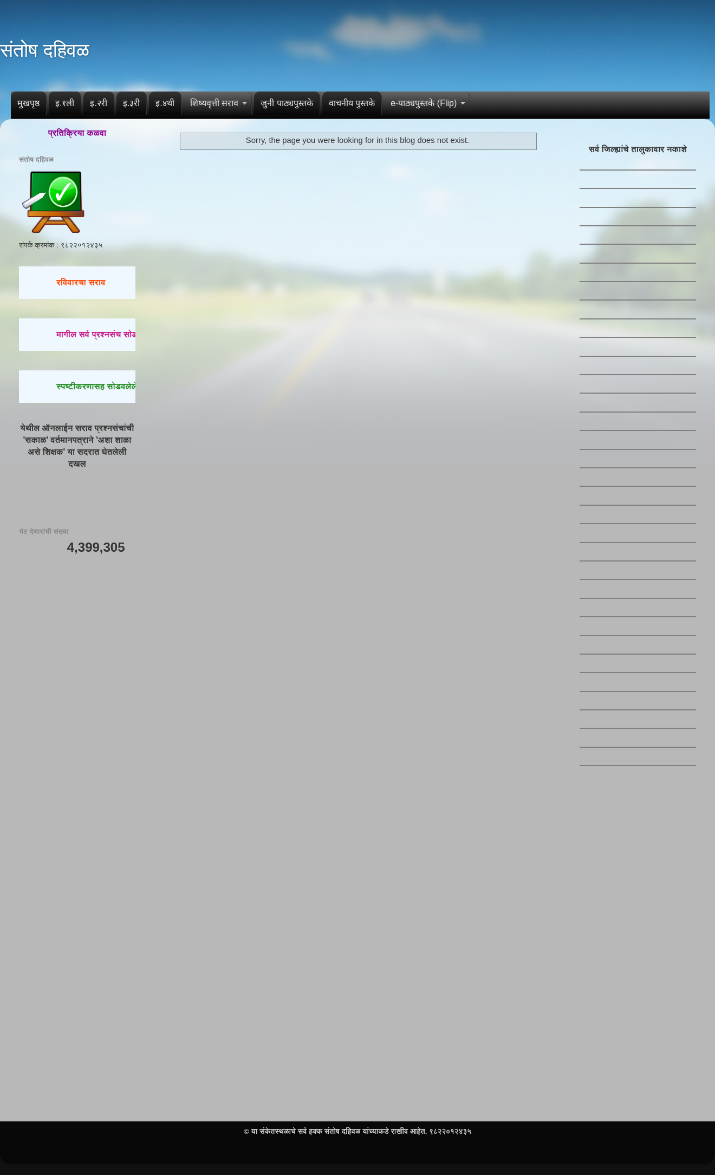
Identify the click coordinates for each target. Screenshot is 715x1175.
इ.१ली (64, 103)
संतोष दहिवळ (44, 50)
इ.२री (98, 103)
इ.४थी (164, 103)
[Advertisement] (77, 734)
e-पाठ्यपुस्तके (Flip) (424, 103)
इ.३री (131, 103)
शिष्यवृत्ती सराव (214, 103)
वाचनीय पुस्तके (352, 103)
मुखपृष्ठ (28, 103)
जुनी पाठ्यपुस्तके (287, 103)
